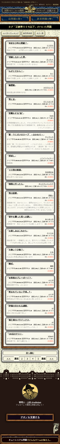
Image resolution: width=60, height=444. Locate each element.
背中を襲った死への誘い (20, 217)
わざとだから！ (16, 71)
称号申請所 (27, 33)
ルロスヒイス (48, 87)
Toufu (51, 116)
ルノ (51, 73)
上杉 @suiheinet (34, 402)
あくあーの (49, 219)
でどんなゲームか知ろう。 (30, 440)
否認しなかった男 (17, 57)
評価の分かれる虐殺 (18, 306)
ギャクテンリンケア (46, 184)
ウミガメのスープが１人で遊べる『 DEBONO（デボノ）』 (20, 2)
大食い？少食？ (16, 250)
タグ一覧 (40, 33)
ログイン (49, 4)
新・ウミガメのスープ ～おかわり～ (26, 135)
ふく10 (50, 280)
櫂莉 (51, 266)
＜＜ (8, 359)
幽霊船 (12, 85)
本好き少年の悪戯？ (18, 43)
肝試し (12, 156)
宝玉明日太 (49, 172)
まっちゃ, (49, 59)
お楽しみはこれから (18, 231)
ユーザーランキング (11, 33)
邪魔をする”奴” (16, 113)
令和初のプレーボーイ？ (20, 278)
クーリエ (50, 233)
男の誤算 (13, 193)
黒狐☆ (50, 195)
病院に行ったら (16, 184)
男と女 (12, 99)
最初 (16, 359)
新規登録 (55, 4)
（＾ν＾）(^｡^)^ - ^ (46, 158)
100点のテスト (15, 334)
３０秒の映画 (15, 170)
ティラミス (49, 137)
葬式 (11, 264)
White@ (50, 336)
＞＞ (51, 359)
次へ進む (30, 353)
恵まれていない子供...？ (20, 292)
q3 (52, 308)
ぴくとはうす (48, 102)
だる (51, 252)
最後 (44, 359)
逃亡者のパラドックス (19, 320)
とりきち (50, 45)
